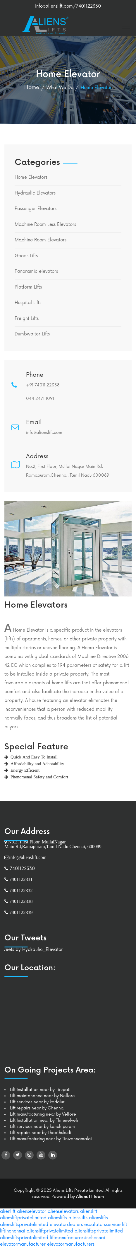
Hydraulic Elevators (35, 193)
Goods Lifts (26, 256)
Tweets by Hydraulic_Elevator (31, 949)
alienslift (88, 1211)
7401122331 (20, 879)
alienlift (8, 1211)
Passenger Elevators (35, 209)
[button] (124, 24)
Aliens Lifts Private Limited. (78, 1190)
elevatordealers (66, 1224)
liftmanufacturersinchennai (77, 1238)
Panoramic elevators (36, 271)
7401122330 (21, 869)
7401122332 (20, 890)
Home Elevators (31, 177)
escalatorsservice (102, 1224)
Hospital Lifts (28, 303)
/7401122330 (87, 6)
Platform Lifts (28, 287)
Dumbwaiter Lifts (32, 334)
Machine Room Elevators (40, 240)
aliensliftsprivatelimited (24, 1224)
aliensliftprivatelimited (23, 1218)
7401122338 (20, 901)
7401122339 (20, 912)
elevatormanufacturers (70, 1244)
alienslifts (57, 1218)
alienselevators (63, 1211)
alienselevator (31, 1211)
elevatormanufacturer (23, 1244)
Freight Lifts (27, 318)
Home (31, 87)
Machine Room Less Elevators (45, 224)
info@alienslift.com (54, 6)
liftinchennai (12, 1231)
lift (124, 1224)
